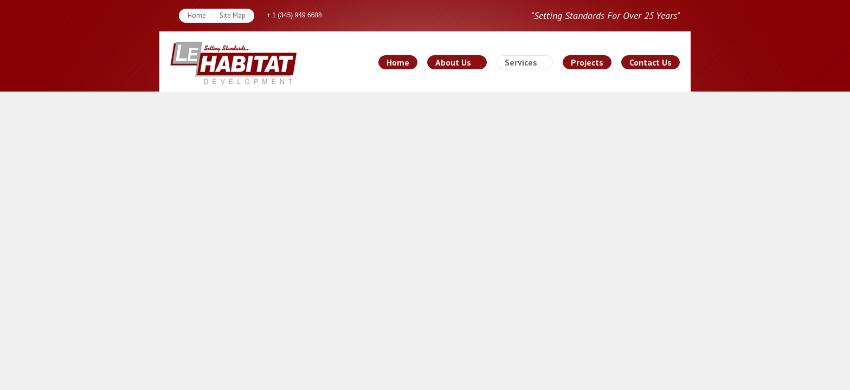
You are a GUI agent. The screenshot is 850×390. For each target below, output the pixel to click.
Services (521, 62)
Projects (587, 62)
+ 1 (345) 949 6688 (294, 15)
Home (197, 15)
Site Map (233, 15)
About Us (453, 62)
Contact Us (650, 62)
